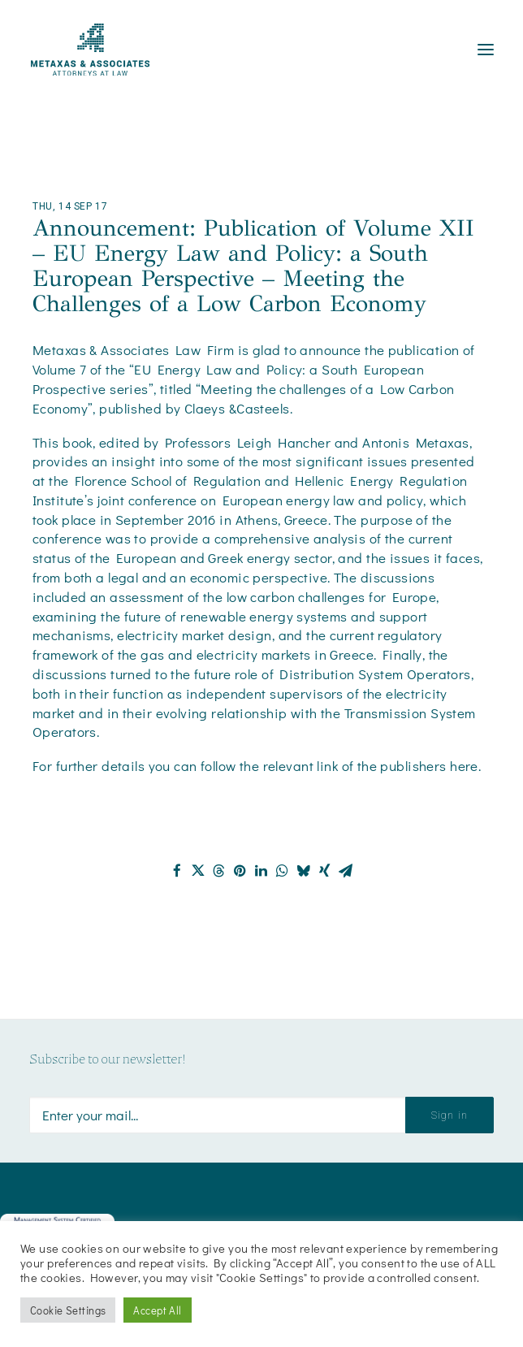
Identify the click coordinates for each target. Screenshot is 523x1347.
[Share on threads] (219, 871)
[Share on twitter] (198, 871)
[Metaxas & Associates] (90, 49)
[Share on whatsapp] (282, 871)
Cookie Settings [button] (68, 1310)
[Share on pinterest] (240, 871)
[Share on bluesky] (303, 871)
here (464, 765)
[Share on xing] (325, 871)
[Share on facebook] (177, 871)
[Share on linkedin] (261, 871)
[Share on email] (346, 871)
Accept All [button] (157, 1310)
